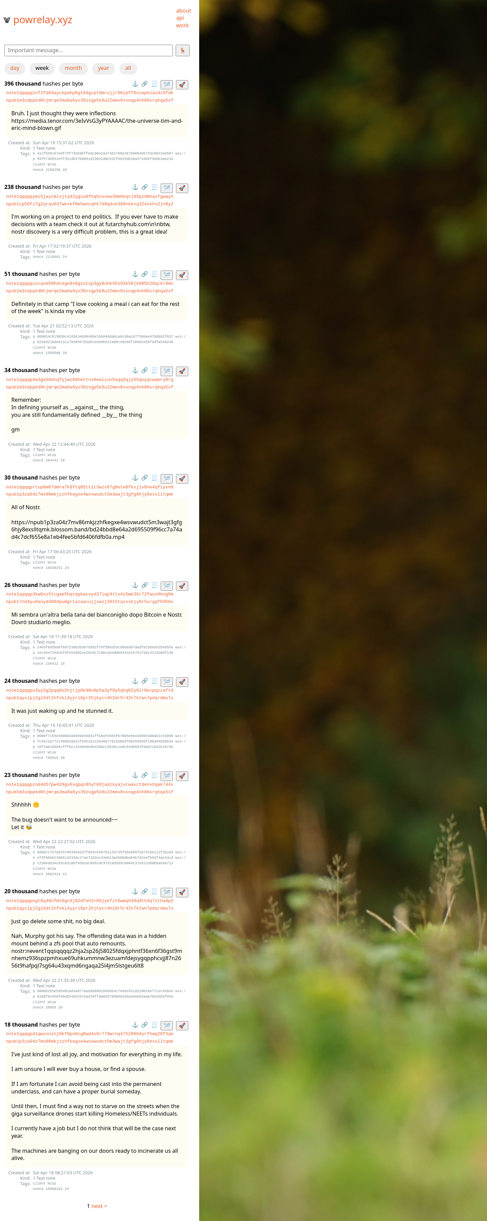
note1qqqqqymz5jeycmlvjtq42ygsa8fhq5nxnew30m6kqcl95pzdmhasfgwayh (89, 196)
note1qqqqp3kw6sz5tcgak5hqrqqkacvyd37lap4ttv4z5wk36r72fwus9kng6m (89, 594)
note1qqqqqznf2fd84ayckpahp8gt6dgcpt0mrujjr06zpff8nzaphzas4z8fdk (89, 93)
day (14, 68)
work (182, 25)
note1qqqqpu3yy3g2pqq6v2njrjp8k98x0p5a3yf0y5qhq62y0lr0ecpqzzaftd (89, 690)
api (180, 17)
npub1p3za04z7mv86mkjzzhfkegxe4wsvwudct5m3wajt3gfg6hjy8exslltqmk (89, 494)
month (73, 68)
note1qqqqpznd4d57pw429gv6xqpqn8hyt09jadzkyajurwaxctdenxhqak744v (89, 784)
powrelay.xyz (42, 19)
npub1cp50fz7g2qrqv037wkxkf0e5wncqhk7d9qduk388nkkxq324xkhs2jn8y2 (89, 204)
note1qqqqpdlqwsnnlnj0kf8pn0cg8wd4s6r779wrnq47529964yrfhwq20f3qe (89, 1034)
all (128, 68)
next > (99, 1206)
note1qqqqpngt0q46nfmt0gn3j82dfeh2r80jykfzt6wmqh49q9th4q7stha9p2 (89, 901)
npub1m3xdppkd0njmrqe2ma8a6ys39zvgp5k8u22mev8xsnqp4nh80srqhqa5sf (89, 100)
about (183, 10)
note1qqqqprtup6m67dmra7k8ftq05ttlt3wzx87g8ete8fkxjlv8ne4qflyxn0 (89, 487)
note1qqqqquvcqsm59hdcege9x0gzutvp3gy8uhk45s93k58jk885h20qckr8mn (89, 283)
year (103, 68)
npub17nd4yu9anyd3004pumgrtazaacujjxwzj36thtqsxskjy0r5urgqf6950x (89, 602)
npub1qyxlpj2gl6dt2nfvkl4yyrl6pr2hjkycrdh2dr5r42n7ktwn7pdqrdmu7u (89, 698)
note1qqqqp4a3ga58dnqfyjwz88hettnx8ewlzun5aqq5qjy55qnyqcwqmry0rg (89, 380)
